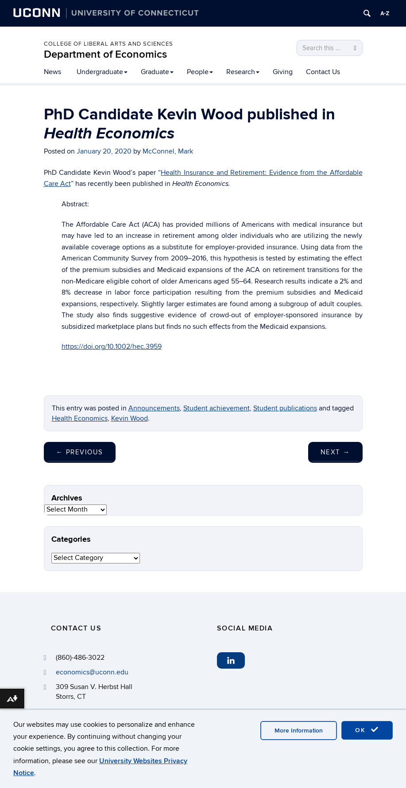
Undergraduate (102, 71)
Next (335, 452)
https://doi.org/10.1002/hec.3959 (112, 346)
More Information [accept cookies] (299, 730)
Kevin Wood (129, 418)
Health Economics (80, 418)
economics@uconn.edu (92, 672)
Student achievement (216, 408)
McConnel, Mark (168, 151)
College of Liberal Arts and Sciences (108, 43)
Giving (283, 71)
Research (242, 71)
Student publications (285, 408)
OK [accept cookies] (367, 730)
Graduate (157, 71)
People (200, 71)
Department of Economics (105, 54)
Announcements (154, 408)
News (52, 71)
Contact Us (323, 71)
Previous (79, 452)
